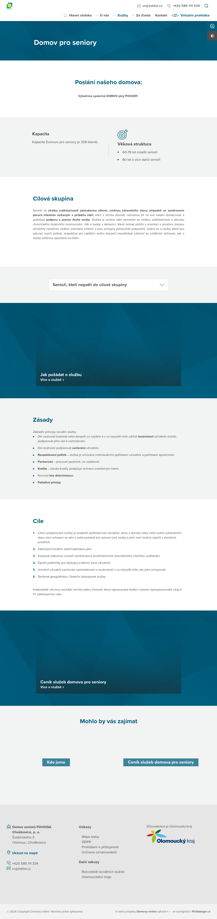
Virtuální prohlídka (195, 15)
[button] (108, 285)
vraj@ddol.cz (152, 6)
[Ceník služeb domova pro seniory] (161, 762)
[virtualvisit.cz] (169, 911)
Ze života (143, 15)
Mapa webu (90, 836)
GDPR (86, 842)
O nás (104, 15)
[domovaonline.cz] (147, 911)
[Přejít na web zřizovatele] (178, 836)
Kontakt (161, 15)
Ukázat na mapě (25, 853)
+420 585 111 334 (186, 6)
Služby (122, 15)
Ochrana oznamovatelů (99, 852)
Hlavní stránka (80, 15)
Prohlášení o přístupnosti (100, 847)
